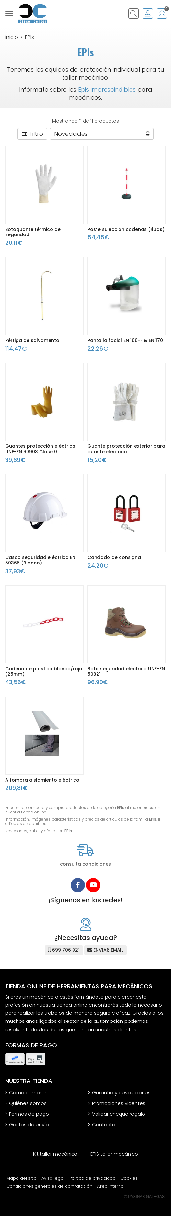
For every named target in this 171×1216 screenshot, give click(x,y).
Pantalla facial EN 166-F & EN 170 (125, 340)
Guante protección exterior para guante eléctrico (126, 449)
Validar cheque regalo (118, 1114)
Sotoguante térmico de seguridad (33, 232)
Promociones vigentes (118, 1103)
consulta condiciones (85, 864)
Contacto (103, 1124)
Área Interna (110, 1186)
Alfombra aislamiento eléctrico (42, 780)
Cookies (129, 1178)
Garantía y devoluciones (121, 1092)
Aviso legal (52, 1178)
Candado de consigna (114, 557)
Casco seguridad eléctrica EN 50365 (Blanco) (40, 560)
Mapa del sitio (21, 1178)
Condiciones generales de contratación (49, 1186)
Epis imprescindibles (107, 89)
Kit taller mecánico (55, 1154)
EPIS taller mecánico (114, 1154)
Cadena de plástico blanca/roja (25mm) (43, 671)
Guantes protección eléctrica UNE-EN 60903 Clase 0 (40, 449)
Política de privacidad (92, 1178)
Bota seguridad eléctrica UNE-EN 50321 (126, 671)
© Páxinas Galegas (144, 1196)
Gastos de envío (29, 1124)
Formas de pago (29, 1114)
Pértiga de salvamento (32, 340)
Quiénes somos (28, 1103)
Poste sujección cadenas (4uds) (126, 229)
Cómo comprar (27, 1092)
